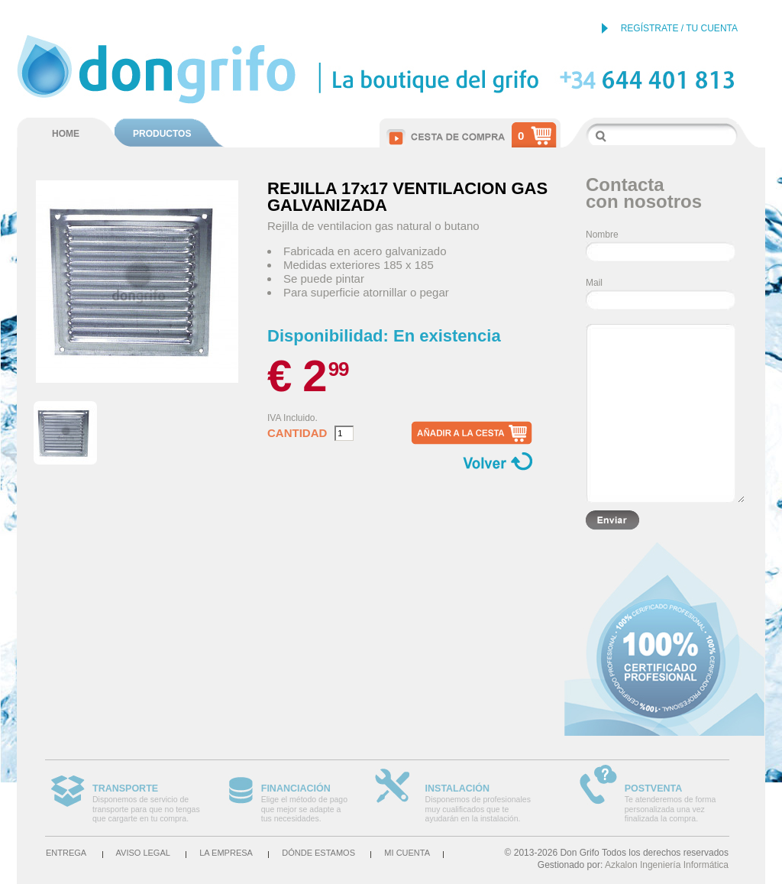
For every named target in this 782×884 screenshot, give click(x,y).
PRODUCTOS (162, 133)
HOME (65, 133)
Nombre (602, 234)
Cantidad (297, 433)
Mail (594, 282)
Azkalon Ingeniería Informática (667, 865)
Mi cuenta (407, 852)
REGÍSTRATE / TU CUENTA (679, 28)
